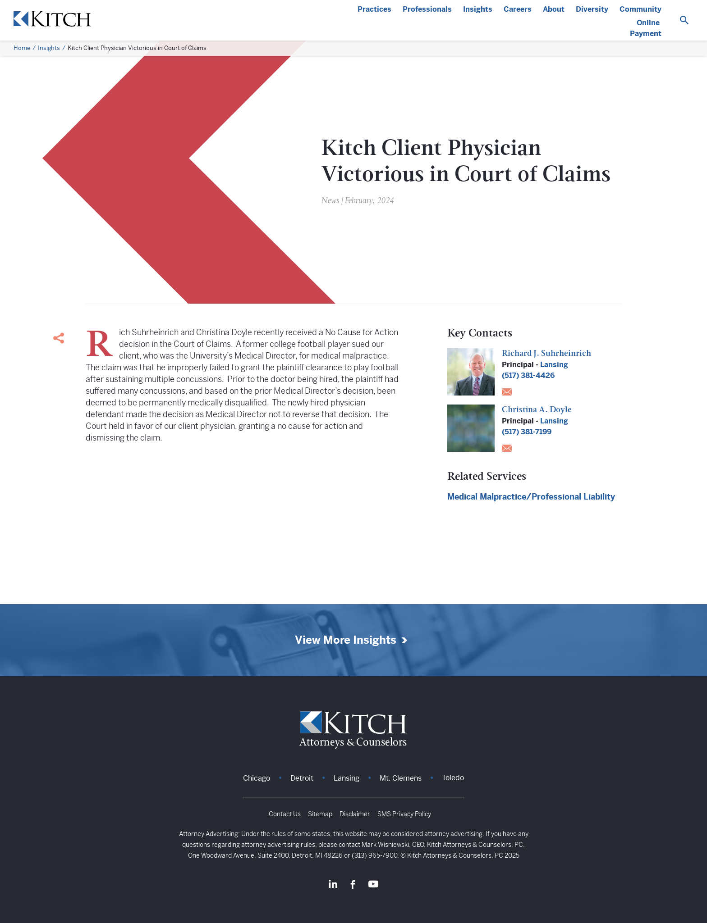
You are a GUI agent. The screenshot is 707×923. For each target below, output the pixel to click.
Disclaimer (355, 814)
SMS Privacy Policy (404, 814)
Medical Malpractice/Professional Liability (531, 496)
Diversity (592, 9)
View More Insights (345, 640)
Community (640, 9)
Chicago (256, 778)
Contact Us (285, 814)
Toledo (453, 777)
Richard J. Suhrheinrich (546, 354)
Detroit (301, 778)
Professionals (427, 9)
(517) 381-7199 (526, 431)
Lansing (554, 364)
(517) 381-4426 (528, 375)
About (554, 9)
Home (22, 48)
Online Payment (645, 28)
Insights (477, 9)
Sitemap (320, 814)
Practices (374, 9)
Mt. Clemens (401, 778)
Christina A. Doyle (537, 410)
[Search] (684, 20)
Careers (518, 9)
